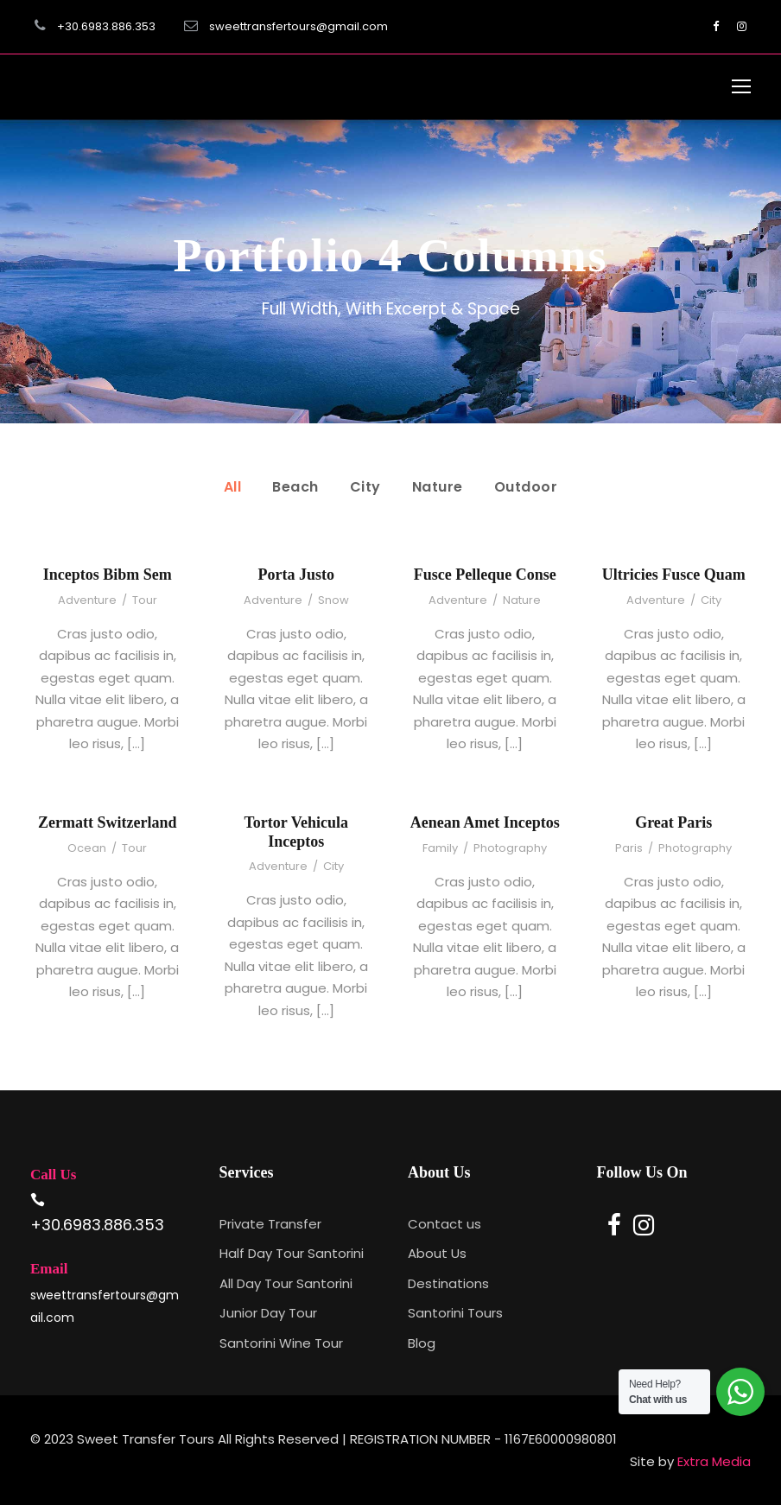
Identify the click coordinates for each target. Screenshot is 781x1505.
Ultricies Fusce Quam (674, 574)
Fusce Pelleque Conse (485, 574)
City (365, 487)
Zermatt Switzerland (107, 822)
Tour (144, 600)
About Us (437, 1253)
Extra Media (714, 1461)
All (233, 487)
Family (440, 848)
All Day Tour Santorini (285, 1283)
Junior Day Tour (268, 1313)
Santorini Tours (455, 1313)
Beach (295, 487)
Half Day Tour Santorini (291, 1253)
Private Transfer (270, 1224)
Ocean (86, 848)
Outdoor (526, 487)
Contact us (444, 1224)
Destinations (448, 1283)
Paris (629, 848)
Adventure (87, 600)
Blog (421, 1343)
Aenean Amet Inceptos (485, 822)
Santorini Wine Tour (281, 1343)
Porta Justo (296, 574)
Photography (510, 848)
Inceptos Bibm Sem (107, 574)
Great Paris (673, 822)
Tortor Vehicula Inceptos (296, 832)
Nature (437, 487)
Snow (333, 600)
